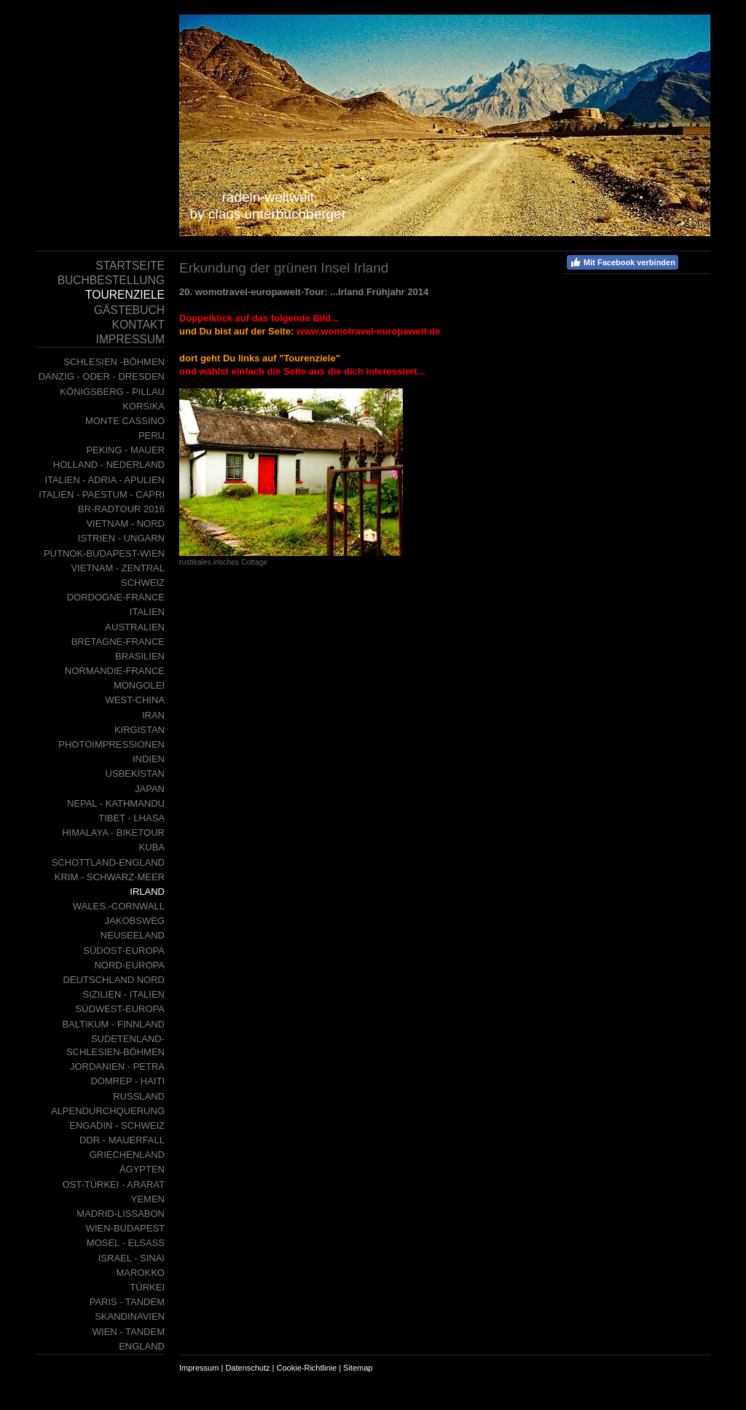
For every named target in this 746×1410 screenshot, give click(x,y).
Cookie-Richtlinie (307, 1367)
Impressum (199, 1367)
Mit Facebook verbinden (622, 262)
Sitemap (357, 1367)
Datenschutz (247, 1367)
